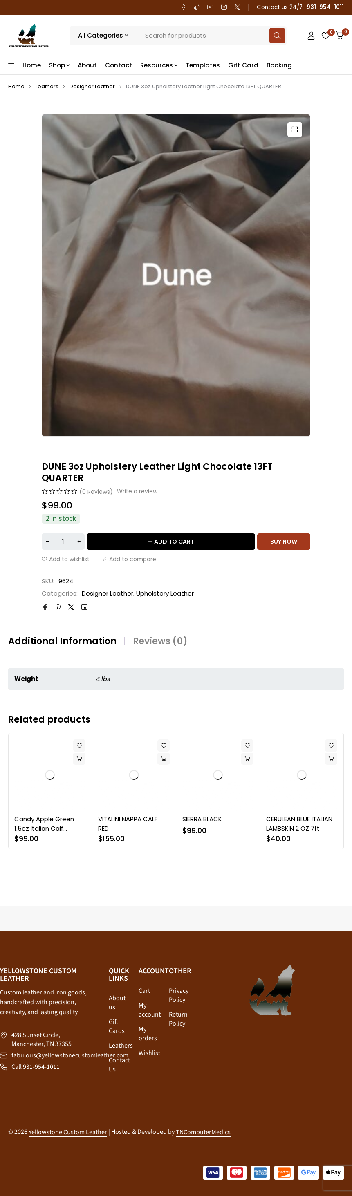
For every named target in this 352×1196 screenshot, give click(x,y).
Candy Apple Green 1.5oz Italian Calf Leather (44, 828)
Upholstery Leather (165, 593)
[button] (294, 129)
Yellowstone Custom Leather (68, 1132)
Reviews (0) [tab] (160, 641)
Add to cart (174, 542)
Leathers (47, 86)
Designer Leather (92, 86)
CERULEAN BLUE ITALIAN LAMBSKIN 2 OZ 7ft (299, 824)
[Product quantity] (63, 541)
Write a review (137, 491)
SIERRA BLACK (202, 819)
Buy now (283, 542)
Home (16, 86)
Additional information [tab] (62, 641)
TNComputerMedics (203, 1132)
